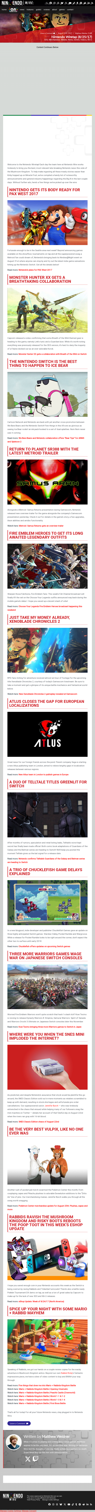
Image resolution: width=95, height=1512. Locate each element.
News (22, 10)
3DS (46, 40)
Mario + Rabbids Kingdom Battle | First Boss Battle (42, 1403)
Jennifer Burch (51, 1105)
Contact (70, 10)
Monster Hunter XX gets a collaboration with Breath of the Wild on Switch (53, 354)
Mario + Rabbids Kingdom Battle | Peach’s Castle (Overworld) (47, 1392)
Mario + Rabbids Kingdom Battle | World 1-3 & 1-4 (42, 1400)
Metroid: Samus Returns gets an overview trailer (41, 526)
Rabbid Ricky (67, 1373)
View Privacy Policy (33, 1500)
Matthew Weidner (80, 33)
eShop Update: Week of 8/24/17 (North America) (41, 1301)
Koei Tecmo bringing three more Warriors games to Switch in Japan (50, 1027)
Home (4, 10)
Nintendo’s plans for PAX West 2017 (35, 270)
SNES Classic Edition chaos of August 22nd (39, 1121)
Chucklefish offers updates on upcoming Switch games (44, 946)
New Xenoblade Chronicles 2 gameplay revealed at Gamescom (48, 694)
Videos (83, 40)
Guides (38, 10)
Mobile (64, 40)
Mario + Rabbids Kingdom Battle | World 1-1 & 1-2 (42, 1396)
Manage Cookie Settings (50, 1500)
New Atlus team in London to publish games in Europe (43, 774)
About (54, 10)
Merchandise (54, 40)
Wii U (89, 40)
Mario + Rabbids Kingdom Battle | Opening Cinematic (43, 1389)
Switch (77, 40)
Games (62, 10)
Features (30, 10)
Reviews (47, 10)
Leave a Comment (45, 33)
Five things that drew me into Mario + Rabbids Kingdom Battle (47, 1385)
